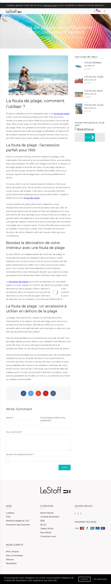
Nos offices (45, 532)
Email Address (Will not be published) (53, 419)
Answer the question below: (19, 454)
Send (65, 467)
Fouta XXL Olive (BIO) (94, 106)
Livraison (10, 513)
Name (9, 417)
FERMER (84, 579)
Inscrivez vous (50, 5)
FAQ (8, 517)
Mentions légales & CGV (17, 520)
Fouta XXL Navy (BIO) (94, 92)
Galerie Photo (47, 528)
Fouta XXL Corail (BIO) (94, 78)
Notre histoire (47, 513)
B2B (42, 520)
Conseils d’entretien (49, 517)
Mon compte (12, 551)
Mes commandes (14, 555)
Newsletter (11, 563)
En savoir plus (100, 579)
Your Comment (13, 432)
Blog (31, 37)
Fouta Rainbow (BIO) (94, 64)
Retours (10, 559)
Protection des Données (18, 524)
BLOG (43, 524)
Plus (90, 137)
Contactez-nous (48, 536)
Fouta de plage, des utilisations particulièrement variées (60, 37)
